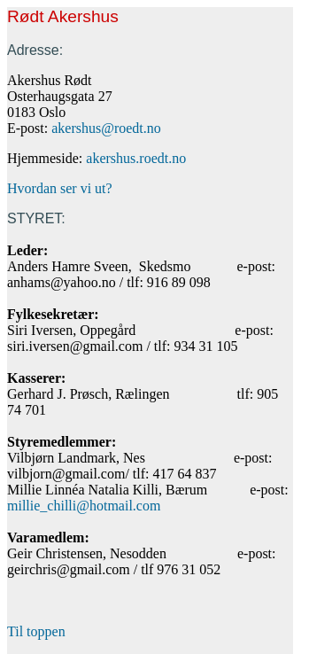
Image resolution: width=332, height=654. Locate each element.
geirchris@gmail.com (68, 569)
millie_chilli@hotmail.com (83, 505)
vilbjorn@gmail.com (66, 473)
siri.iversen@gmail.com (75, 346)
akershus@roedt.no (106, 128)
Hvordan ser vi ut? (59, 188)
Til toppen (36, 631)
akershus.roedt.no (136, 158)
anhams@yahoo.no (61, 282)
